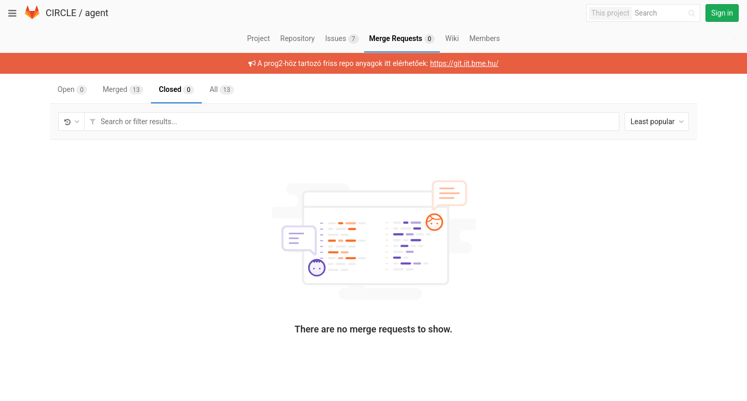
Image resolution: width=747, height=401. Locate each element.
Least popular (657, 121)
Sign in (722, 13)
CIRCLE (61, 12)
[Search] (666, 13)
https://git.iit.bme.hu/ (464, 63)
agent (96, 12)
